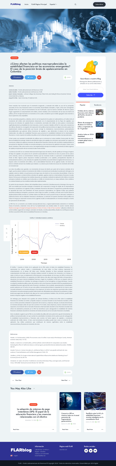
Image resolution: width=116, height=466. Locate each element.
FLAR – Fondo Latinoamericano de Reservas (32, 463)
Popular (82, 105)
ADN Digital (94, 463)
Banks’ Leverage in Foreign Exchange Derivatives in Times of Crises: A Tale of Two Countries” (35, 208)
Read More (16, 429)
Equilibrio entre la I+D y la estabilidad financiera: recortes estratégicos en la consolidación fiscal (94, 416)
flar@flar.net (41, 455)
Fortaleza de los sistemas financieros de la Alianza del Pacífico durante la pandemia (86, 114)
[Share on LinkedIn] (7, 233)
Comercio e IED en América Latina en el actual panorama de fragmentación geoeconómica (70, 417)
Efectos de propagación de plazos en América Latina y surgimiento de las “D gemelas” (85, 126)
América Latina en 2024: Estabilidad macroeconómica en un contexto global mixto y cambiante (86, 138)
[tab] (83, 105)
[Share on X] (7, 229)
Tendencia (97, 105)
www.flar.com (63, 449)
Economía (14, 58)
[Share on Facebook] (7, 237)
